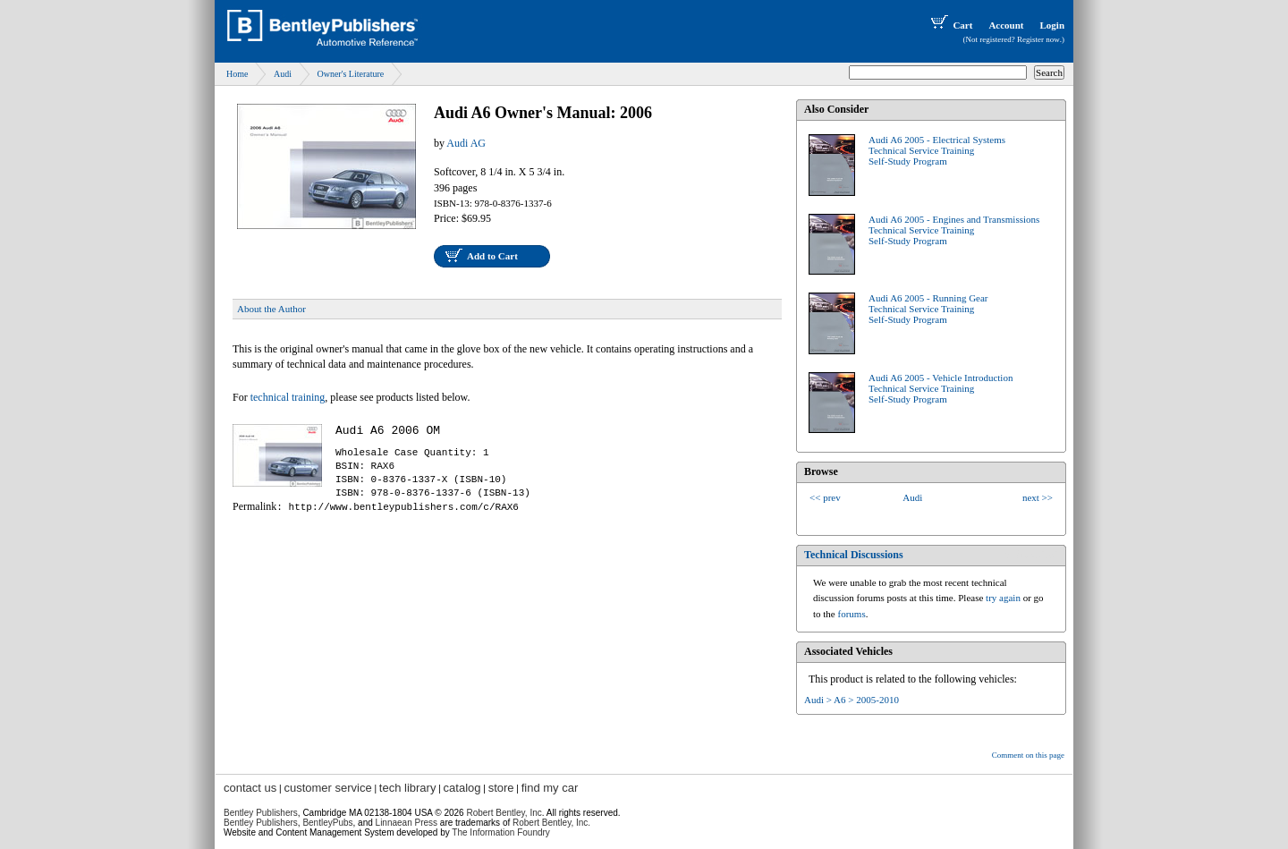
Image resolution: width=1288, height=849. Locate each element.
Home (237, 74)
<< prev (825, 497)
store (501, 787)
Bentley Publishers (261, 813)
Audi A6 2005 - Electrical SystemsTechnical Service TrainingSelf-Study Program (937, 150)
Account (1005, 25)
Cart (950, 25)
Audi (283, 74)
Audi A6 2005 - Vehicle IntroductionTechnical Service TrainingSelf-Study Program (941, 388)
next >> (1037, 497)
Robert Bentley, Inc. (551, 823)
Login (1051, 25)
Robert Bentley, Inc (503, 813)
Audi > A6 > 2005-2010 (851, 699)
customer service (327, 787)
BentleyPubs (327, 823)
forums (852, 613)
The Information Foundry (501, 832)
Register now (1038, 39)
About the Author (271, 308)
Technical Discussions (853, 554)
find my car (550, 787)
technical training (288, 397)
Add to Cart (492, 255)
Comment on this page (1028, 755)
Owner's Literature (350, 74)
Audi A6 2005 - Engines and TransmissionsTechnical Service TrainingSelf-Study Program (954, 230)
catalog (462, 787)
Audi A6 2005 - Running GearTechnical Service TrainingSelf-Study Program (928, 309)
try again (1003, 597)
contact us (250, 787)
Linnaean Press (407, 823)
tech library (407, 787)
